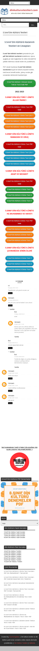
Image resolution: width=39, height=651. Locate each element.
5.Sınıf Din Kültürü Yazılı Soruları (14, 537)
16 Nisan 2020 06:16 (14, 300)
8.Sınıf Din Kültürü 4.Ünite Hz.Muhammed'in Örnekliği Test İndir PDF (18, 601)
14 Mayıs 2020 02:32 (21, 314)
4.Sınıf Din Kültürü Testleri (12, 556)
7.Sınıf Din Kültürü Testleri (12, 561)
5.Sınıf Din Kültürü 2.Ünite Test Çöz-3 (19, 164)
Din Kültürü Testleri (20, 648)
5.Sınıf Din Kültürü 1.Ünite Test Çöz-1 (19, 115)
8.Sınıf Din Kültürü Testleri (12, 563)
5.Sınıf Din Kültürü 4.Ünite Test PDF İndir (19, 222)
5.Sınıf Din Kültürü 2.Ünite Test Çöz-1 (19, 152)
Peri (9, 285)
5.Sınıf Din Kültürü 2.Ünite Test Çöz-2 (19, 158)
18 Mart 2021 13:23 (14, 400)
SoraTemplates (14, 642)
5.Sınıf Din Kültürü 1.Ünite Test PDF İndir (19, 108)
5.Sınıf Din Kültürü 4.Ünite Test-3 (19, 240)
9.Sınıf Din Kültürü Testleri (12, 565)
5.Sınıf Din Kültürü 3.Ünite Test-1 (19, 189)
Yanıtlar (12, 310)
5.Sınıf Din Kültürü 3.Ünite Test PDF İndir (19, 182)
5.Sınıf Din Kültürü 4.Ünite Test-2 (19, 235)
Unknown (12, 298)
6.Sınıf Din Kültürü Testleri (12, 559)
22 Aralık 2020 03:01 (21, 358)
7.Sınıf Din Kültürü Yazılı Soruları (14, 540)
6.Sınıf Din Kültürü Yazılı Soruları (14, 539)
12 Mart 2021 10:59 (14, 375)
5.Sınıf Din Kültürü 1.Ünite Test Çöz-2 (19, 121)
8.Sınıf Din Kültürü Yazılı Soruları (14, 542)
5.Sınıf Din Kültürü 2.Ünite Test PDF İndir (19, 145)
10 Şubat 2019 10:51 (14, 288)
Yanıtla (10, 293)
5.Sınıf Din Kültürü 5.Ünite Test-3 (19, 269)
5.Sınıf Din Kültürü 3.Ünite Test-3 (19, 201)
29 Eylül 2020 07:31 (14, 344)
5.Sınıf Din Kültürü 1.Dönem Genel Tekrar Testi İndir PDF (19, 83)
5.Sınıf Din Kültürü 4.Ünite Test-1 (19, 229)
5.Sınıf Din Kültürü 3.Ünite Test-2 (19, 195)
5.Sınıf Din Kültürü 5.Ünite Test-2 (19, 264)
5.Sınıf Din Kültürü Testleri (12, 558)
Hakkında (32, 648)
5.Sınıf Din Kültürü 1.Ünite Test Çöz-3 (19, 127)
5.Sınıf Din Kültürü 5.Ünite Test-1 (19, 258)
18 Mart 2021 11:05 (20, 325)
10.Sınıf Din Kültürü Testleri (13, 566)
